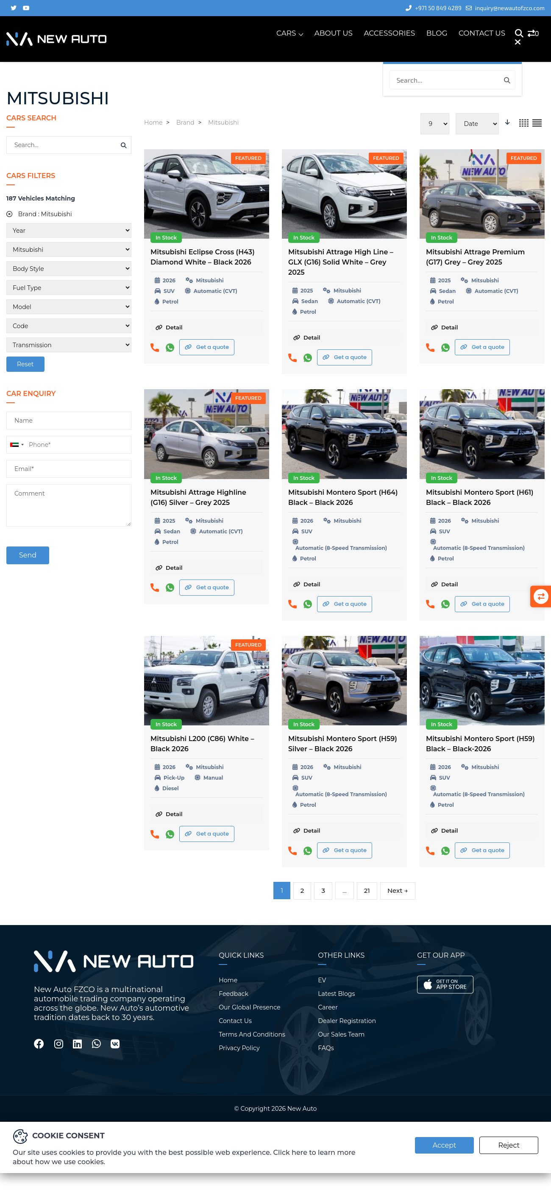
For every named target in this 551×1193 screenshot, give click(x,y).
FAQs (326, 1047)
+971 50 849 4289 (428, 7)
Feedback (233, 993)
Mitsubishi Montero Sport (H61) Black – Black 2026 (480, 497)
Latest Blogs (336, 993)
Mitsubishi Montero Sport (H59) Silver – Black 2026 (342, 744)
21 (367, 890)
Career (327, 1007)
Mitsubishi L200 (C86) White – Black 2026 (202, 744)
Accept (443, 1145)
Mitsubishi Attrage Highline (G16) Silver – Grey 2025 (198, 497)
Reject (509, 1145)
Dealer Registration (346, 1020)
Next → (397, 890)
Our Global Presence (249, 1007)
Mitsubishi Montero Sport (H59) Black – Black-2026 (480, 744)
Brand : (38, 214)
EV (322, 980)
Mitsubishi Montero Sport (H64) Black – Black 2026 (343, 497)
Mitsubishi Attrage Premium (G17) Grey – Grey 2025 (475, 257)
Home (228, 980)
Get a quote (207, 347)
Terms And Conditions (251, 1034)
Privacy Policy (239, 1047)
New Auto (302, 1108)
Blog (437, 33)
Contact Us (482, 33)
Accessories (389, 33)
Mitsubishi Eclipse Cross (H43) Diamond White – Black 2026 (202, 257)
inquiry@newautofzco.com (503, 7)
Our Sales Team (341, 1034)
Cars (286, 33)
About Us (333, 33)
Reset (25, 364)
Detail (169, 327)
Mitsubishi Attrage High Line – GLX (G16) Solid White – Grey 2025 (340, 262)
